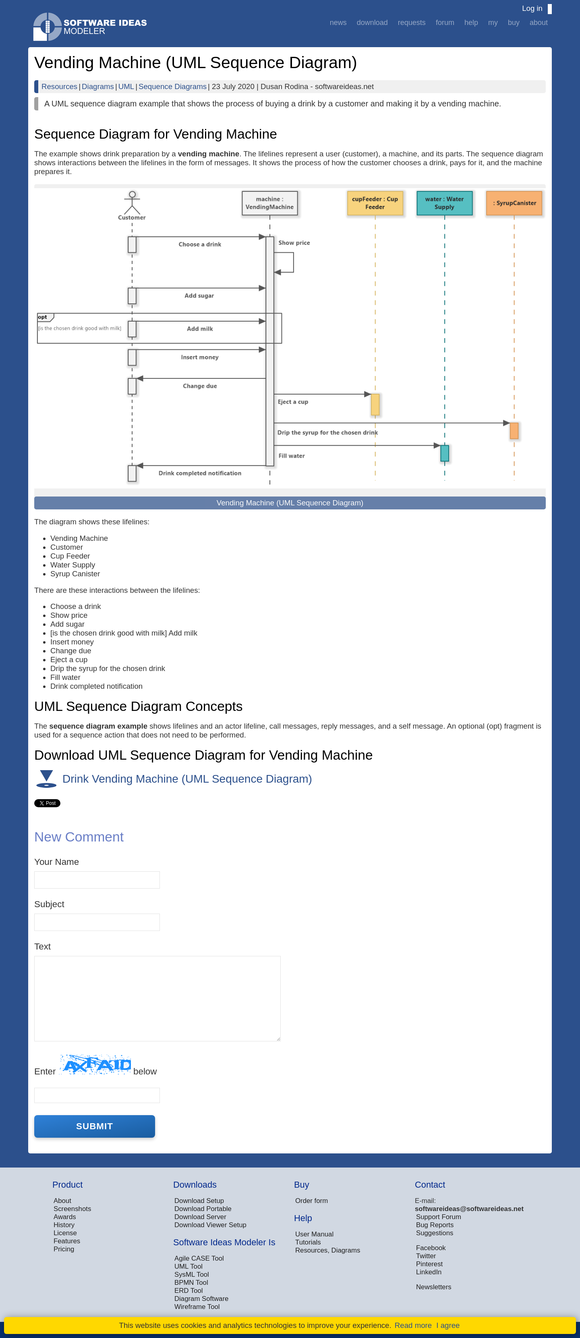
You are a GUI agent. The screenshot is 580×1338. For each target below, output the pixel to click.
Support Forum (438, 1217)
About (539, 23)
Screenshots (72, 1209)
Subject (49, 904)
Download (372, 23)
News (338, 23)
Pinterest (429, 1264)
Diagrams (98, 86)
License (65, 1233)
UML (126, 86)
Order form (311, 1201)
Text (42, 946)
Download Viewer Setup (210, 1225)
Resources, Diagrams (327, 1250)
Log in (532, 8)
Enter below (95, 1065)
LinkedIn (428, 1272)
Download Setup (199, 1201)
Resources (59, 86)
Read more (413, 1325)
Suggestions (434, 1233)
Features (67, 1241)
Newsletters (434, 1287)
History (64, 1225)
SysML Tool (191, 1274)
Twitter (426, 1256)
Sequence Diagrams (173, 86)
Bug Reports (435, 1225)
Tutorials (308, 1242)
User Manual (314, 1234)
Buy (514, 23)
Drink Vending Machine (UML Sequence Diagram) (187, 779)
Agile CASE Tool (199, 1258)
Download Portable (203, 1209)
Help (471, 23)
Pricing (64, 1249)
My (493, 23)
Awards (65, 1217)
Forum (445, 23)
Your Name (56, 862)
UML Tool (188, 1266)
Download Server (200, 1217)
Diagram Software (201, 1299)
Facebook (431, 1248)
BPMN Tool (191, 1282)
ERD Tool (188, 1290)
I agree (448, 1325)
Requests (412, 23)
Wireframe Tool (197, 1307)
